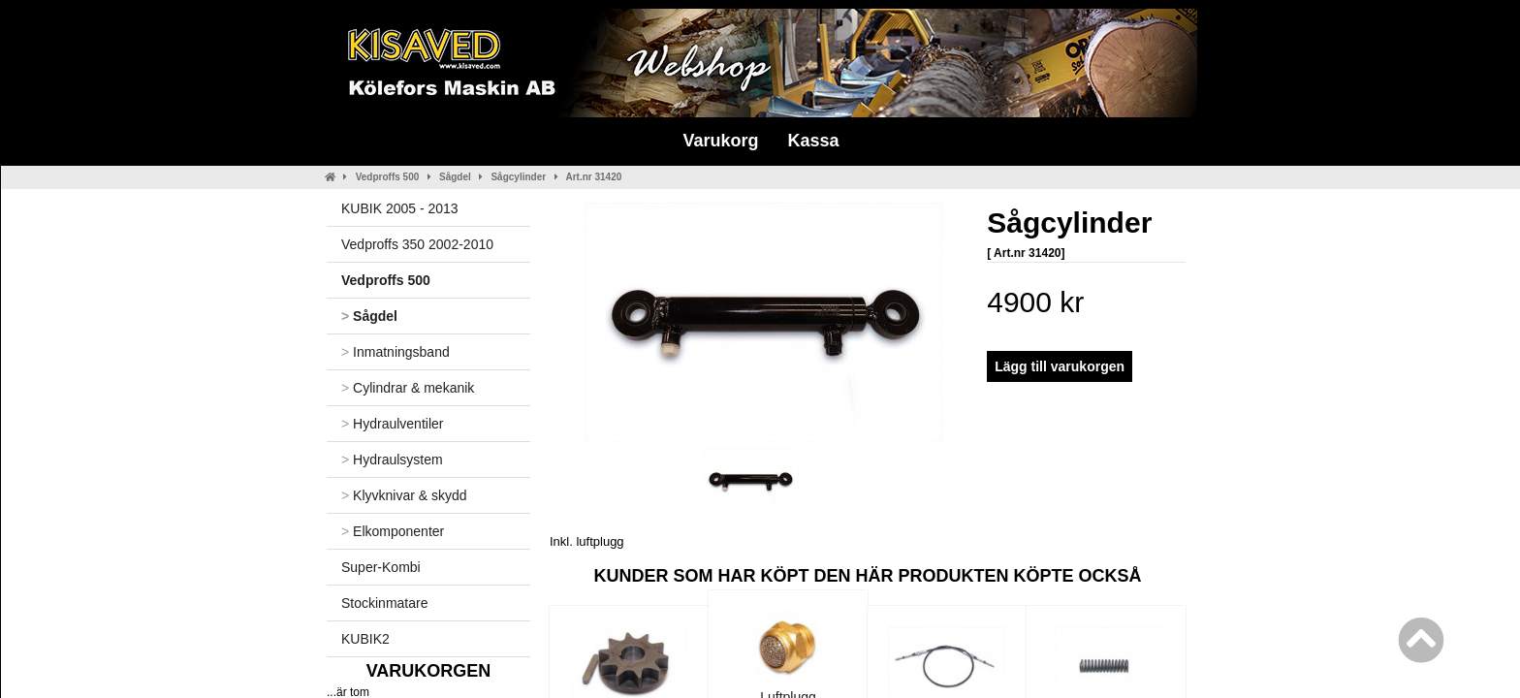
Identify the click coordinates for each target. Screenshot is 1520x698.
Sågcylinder (518, 177)
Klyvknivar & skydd (404, 495)
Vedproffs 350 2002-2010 (417, 244)
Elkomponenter (392, 531)
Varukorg (720, 140)
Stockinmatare (384, 603)
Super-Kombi (381, 567)
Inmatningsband (395, 352)
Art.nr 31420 (593, 177)
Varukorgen (428, 671)
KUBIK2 (365, 639)
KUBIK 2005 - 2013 (400, 208)
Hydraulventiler (392, 423)
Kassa (813, 140)
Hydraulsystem (392, 459)
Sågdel (455, 177)
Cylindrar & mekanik (407, 388)
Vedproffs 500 (388, 177)
